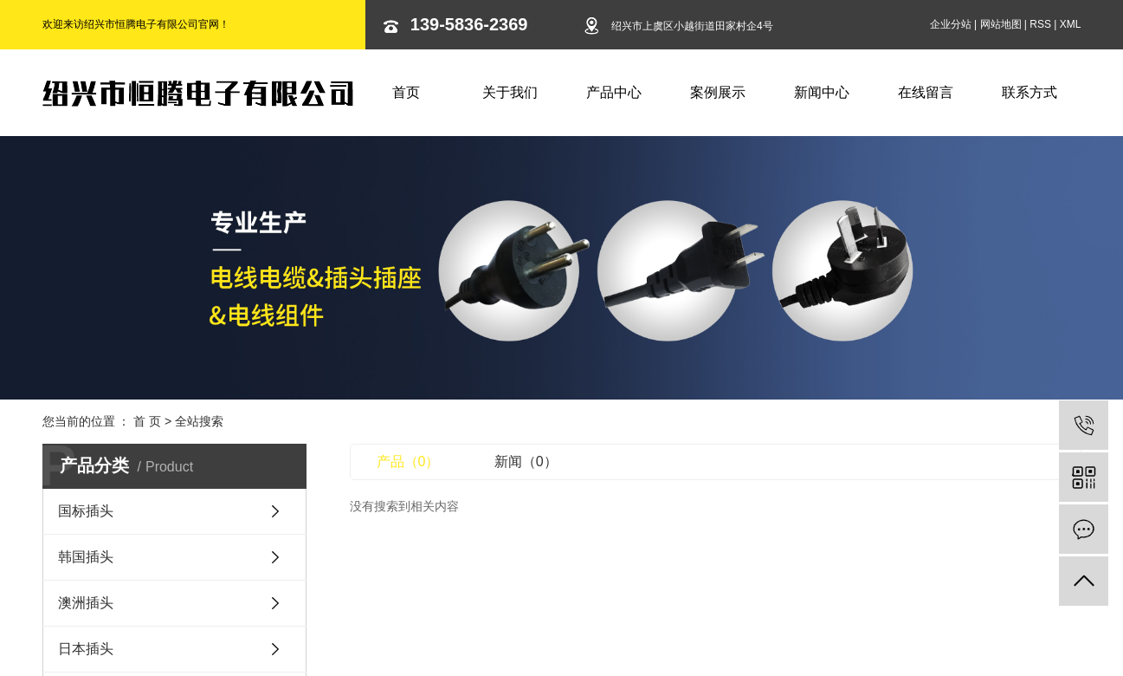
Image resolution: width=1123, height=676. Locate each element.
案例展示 (717, 92)
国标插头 (85, 511)
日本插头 (85, 648)
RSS (1040, 24)
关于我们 (510, 92)
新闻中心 (821, 92)
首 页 (147, 421)
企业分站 (950, 24)
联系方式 (1029, 92)
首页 (406, 92)
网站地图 (1001, 24)
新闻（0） (526, 461)
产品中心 (614, 92)
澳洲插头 (85, 602)
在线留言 (925, 92)
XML (1070, 24)
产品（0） (408, 461)
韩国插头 (85, 556)
